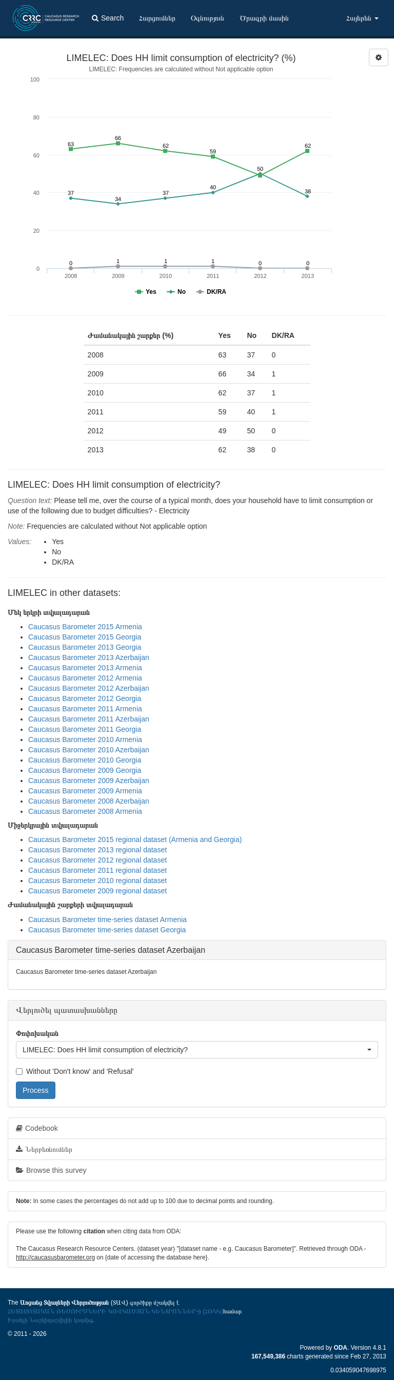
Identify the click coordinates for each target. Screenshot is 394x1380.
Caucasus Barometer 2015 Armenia (85, 627)
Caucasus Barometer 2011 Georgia (84, 729)
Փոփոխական (37, 1033)
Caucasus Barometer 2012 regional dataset (97, 860)
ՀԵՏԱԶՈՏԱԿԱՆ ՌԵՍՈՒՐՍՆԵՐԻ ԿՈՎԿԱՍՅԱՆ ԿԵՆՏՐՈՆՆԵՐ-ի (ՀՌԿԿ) (115, 1311)
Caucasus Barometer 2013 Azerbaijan (88, 657)
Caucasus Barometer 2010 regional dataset (97, 880)
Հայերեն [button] (362, 18)
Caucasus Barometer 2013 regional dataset (97, 850)
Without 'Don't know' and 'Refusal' (74, 1071)
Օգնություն (207, 18)
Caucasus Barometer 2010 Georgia (84, 760)
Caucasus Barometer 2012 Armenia (85, 678)
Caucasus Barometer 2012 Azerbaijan (88, 688)
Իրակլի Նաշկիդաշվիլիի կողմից (50, 1320)
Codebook (37, 1128)
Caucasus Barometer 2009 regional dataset (97, 891)
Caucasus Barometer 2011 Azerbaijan (88, 719)
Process (36, 1090)
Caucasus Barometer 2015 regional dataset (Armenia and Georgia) (135, 839)
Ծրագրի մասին (264, 18)
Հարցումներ (157, 18)
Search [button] (108, 18)
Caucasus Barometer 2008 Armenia (85, 811)
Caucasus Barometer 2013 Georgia (84, 647)
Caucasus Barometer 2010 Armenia (85, 739)
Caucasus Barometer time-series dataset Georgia (107, 930)
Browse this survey (51, 1170)
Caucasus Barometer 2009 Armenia (85, 791)
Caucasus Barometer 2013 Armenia (85, 668)
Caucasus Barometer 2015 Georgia (84, 637)
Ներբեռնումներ (44, 1149)
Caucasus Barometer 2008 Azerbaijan (88, 801)
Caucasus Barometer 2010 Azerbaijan (88, 750)
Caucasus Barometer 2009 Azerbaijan (88, 780)
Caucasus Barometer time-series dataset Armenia (107, 919)
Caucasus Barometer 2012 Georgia (84, 698)
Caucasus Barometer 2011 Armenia (85, 709)
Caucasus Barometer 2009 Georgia (84, 770)
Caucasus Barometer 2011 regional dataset (97, 870)
